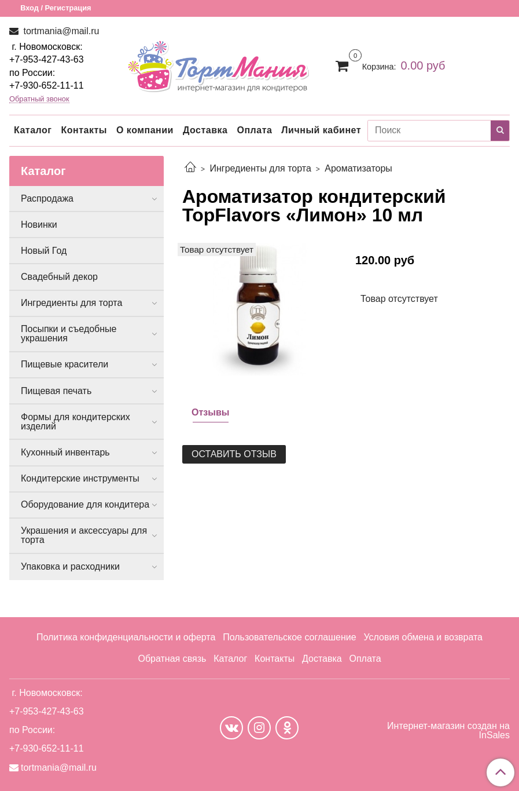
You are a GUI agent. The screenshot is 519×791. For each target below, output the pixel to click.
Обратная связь (172, 659)
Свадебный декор (59, 277)
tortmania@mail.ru (60, 31)
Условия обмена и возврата (423, 637)
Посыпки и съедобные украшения (69, 333)
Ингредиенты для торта (260, 168)
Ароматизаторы (358, 168)
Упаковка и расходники (70, 566)
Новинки (39, 224)
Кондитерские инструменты (80, 478)
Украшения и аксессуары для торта (84, 535)
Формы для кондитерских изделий (75, 421)
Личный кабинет (321, 130)
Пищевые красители (64, 364)
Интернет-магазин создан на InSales (448, 730)
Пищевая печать (56, 391)
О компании (145, 130)
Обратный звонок (39, 99)
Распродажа (47, 198)
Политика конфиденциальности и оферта (125, 637)
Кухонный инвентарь (65, 452)
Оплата (254, 130)
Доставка (205, 130)
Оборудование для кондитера (85, 504)
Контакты (83, 130)
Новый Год (44, 251)
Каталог (32, 130)
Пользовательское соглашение (289, 637)
